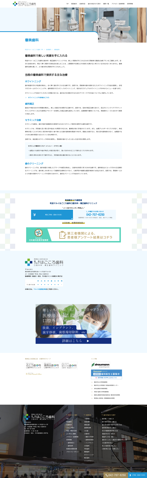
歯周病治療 (87, 427)
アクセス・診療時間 (118, 3)
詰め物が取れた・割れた (109, 427)
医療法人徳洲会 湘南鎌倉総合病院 (104, 398)
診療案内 (48, 49)
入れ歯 (86, 430)
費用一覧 (106, 3)
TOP (67, 3)
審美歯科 (87, 451)
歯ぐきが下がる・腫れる (109, 421)
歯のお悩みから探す (94, 3)
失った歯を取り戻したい (109, 445)
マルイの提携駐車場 (40, 289)
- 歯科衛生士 (70, 442)
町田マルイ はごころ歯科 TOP (34, 49)
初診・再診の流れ (71, 430)
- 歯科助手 (69, 445)
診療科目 (82, 3)
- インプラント (88, 442)
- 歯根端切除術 (88, 439)
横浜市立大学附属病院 (100, 382)
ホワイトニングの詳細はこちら (38, 97)
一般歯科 (87, 418)
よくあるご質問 (71, 433)
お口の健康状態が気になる (110, 430)
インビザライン (88, 461)
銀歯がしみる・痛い (108, 436)
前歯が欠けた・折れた (108, 433)
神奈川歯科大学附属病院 (101, 391)
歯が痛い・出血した (108, 418)
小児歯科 (87, 445)
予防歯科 (87, 449)
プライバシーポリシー (73, 451)
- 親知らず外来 (88, 436)
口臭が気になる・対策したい (110, 449)
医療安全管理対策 (71, 449)
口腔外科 (87, 433)
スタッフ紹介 (70, 427)
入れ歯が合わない (107, 442)
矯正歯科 (87, 458)
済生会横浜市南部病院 (100, 388)
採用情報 (130, 3)
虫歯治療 (87, 421)
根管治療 (87, 424)
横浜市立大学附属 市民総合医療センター (106, 385)
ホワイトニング (88, 454)
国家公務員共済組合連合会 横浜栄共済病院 (107, 395)
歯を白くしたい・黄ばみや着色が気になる (114, 439)
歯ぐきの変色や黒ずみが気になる (112, 424)
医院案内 (74, 3)
